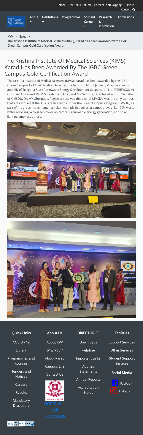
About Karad (54, 358)
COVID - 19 (21, 342)
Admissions (126, 17)
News (22, 37)
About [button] (34, 19)
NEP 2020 (129, 5)
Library (21, 350)
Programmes (71, 17)
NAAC (62, 5)
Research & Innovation (106, 21)
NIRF (79, 5)
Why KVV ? (55, 350)
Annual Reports (88, 379)
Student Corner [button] (89, 21)
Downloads (88, 342)
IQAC (71, 5)
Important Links (88, 358)
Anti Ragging (114, 5)
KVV (10, 37)
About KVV (55, 342)
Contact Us (54, 374)
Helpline (88, 350)
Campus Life (54, 366)
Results (21, 392)
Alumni (87, 5)
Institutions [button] (50, 19)
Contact (126, 9)
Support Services (122, 342)
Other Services (121, 350)
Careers (99, 5)
